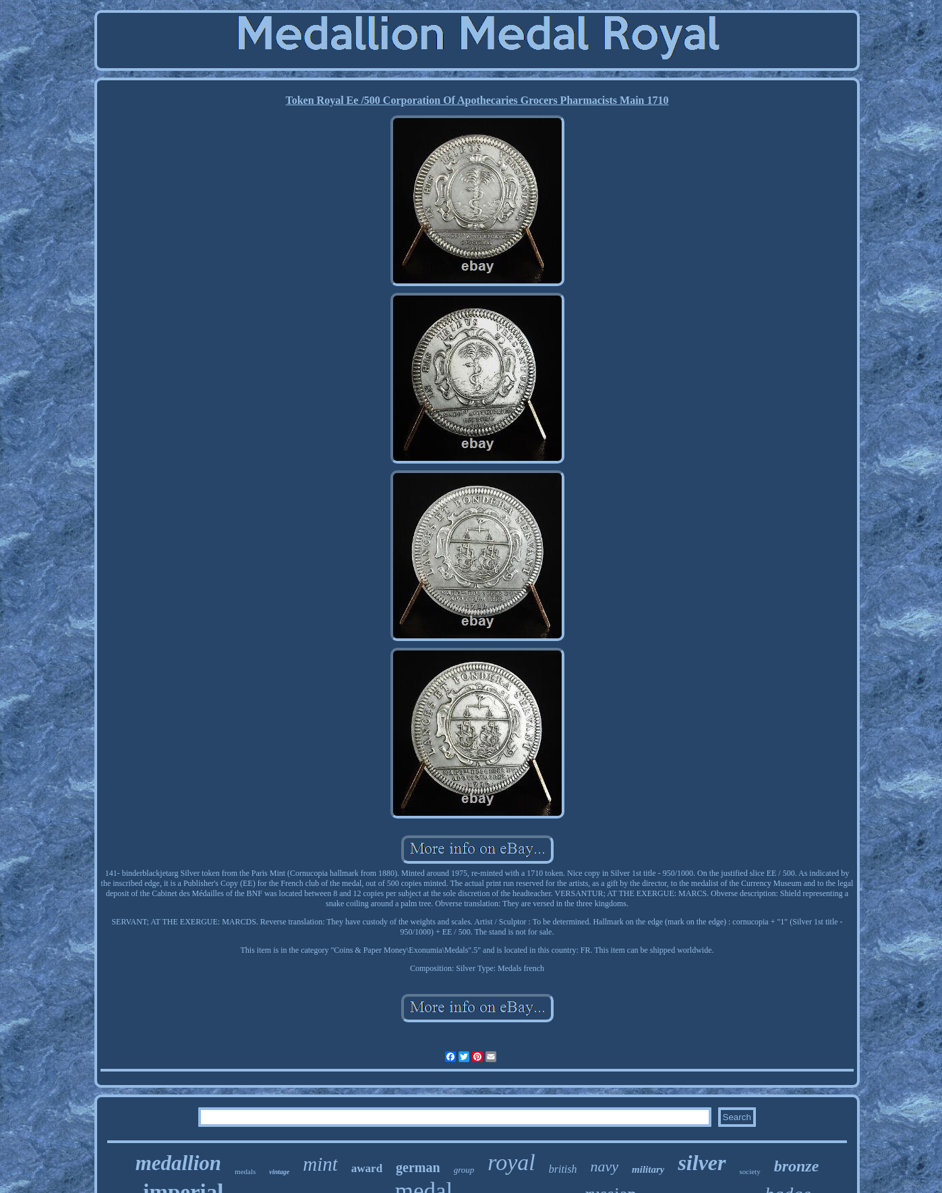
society (750, 1171)
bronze (796, 1166)
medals (245, 1171)
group (464, 1170)
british (563, 1169)
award (366, 1168)
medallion (178, 1163)
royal (511, 1162)
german (418, 1167)
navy (605, 1166)
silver (702, 1162)
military (648, 1169)
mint (320, 1164)
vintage (279, 1171)
